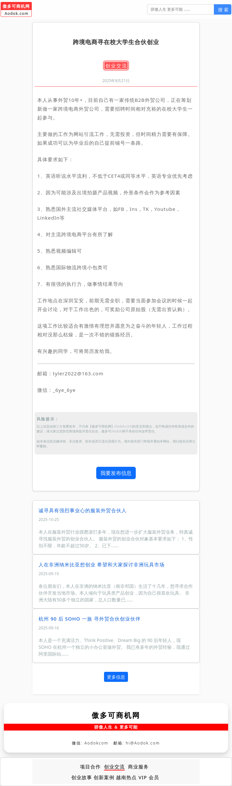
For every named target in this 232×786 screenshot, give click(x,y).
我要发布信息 (116, 473)
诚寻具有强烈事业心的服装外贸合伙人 (83, 510)
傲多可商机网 (116, 715)
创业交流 (116, 65)
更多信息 (116, 677)
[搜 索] (180, 9)
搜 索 (223, 9)
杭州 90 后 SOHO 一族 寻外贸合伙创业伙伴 (90, 618)
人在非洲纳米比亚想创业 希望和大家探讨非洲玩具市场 (102, 564)
